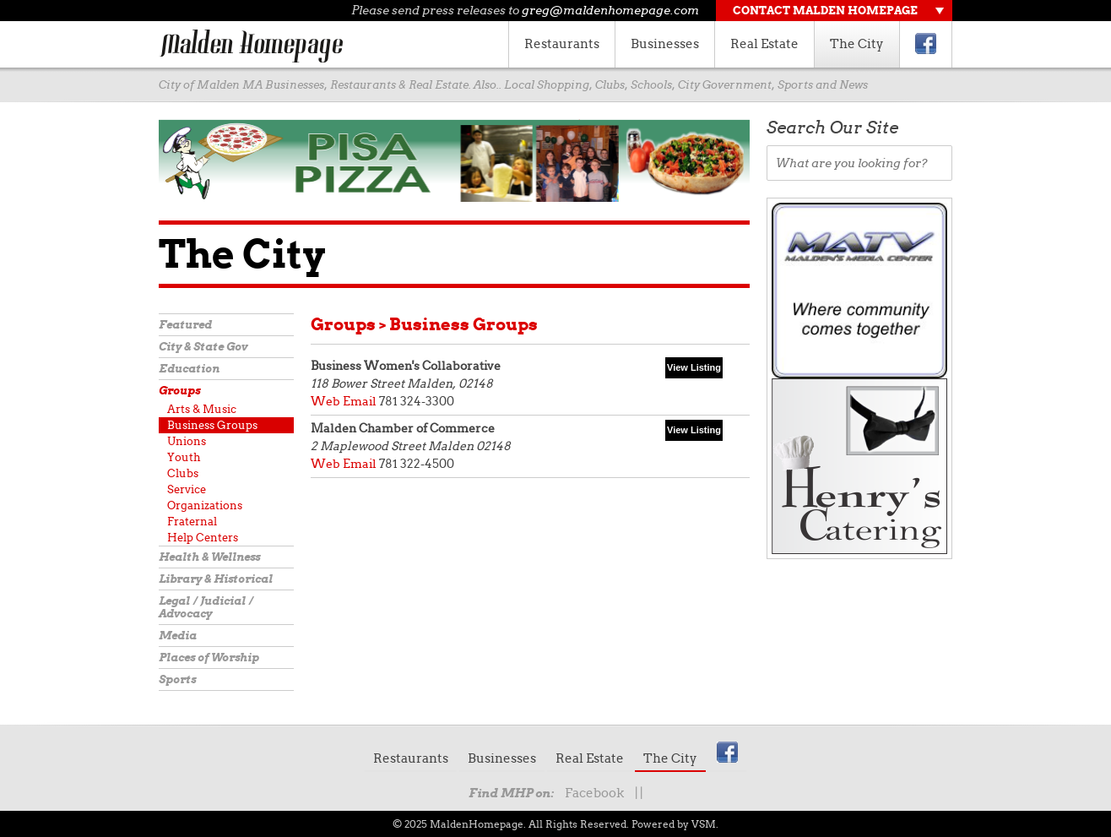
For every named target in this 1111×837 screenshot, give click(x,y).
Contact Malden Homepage (825, 10)
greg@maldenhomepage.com (610, 10)
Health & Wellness (209, 557)
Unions (186, 441)
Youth (184, 457)
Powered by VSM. (674, 824)
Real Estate (764, 44)
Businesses (665, 44)
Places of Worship (209, 657)
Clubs (182, 473)
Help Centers (202, 537)
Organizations (204, 505)
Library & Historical (216, 579)
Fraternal (192, 521)
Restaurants (561, 44)
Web (325, 401)
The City (857, 44)
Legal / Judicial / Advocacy (206, 607)
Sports (177, 679)
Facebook (594, 793)
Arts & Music (201, 409)
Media (178, 635)
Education (189, 368)
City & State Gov (203, 346)
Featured (185, 324)
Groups (179, 390)
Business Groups (212, 425)
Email (360, 401)
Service (186, 489)
